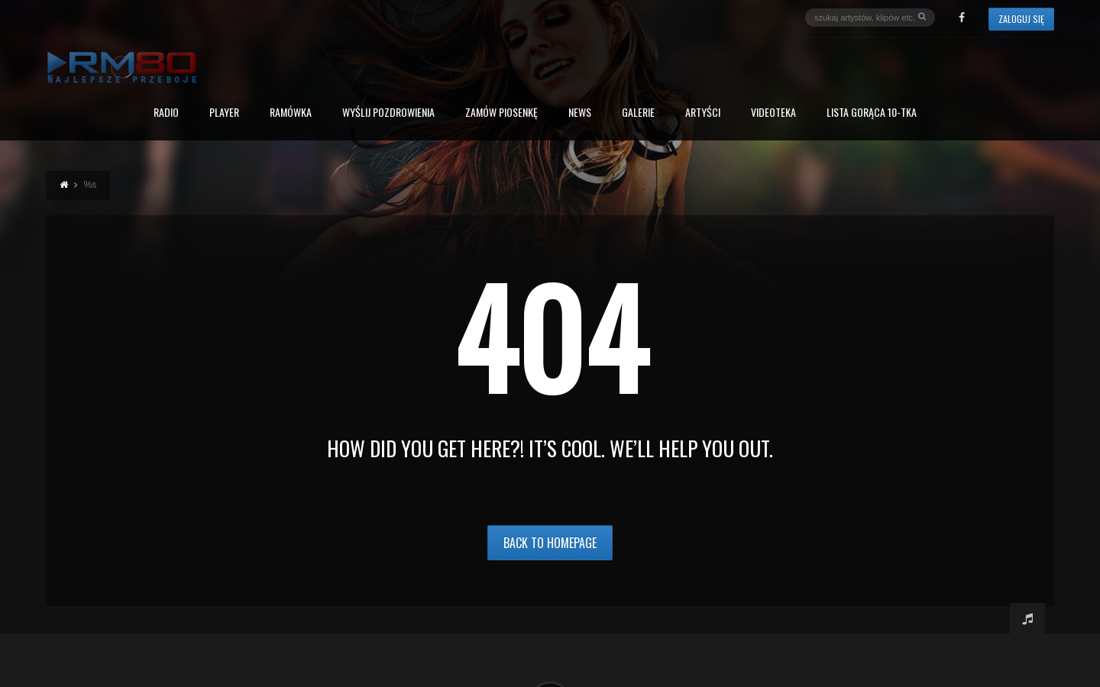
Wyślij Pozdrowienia (388, 113)
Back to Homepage (550, 543)
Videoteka (773, 113)
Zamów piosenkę (501, 113)
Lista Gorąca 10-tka (872, 113)
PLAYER (224, 113)
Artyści (702, 113)
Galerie (638, 113)
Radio (166, 113)
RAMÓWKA (291, 113)
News (579, 113)
